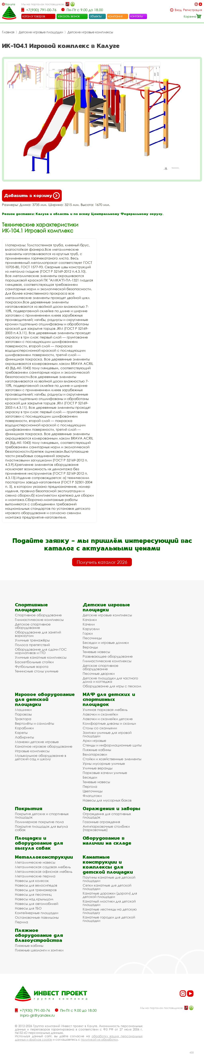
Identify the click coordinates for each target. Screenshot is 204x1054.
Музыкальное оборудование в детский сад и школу (40, 757)
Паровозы (23, 714)
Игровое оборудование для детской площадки (45, 699)
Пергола (90, 786)
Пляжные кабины (97, 749)
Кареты (21, 732)
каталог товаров (33, 16)
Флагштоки (92, 795)
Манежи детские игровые (37, 741)
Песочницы (92, 638)
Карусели (91, 628)
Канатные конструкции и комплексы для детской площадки (108, 864)
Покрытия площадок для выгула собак (41, 828)
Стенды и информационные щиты (112, 745)
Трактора (23, 718)
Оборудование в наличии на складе (107, 840)
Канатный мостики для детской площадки (109, 903)
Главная (8, 32)
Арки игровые (94, 740)
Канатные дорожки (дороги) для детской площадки (110, 895)
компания (115, 16)
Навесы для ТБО (28, 908)
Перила (21, 922)
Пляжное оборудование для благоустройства (39, 935)
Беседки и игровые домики (106, 642)
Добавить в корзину (32, 195)
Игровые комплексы (32, 751)
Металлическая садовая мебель (43, 867)
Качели (89, 624)
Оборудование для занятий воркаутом (38, 633)
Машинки (23, 709)
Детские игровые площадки (41, 32)
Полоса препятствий (32, 644)
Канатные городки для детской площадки (109, 918)
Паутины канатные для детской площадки (109, 879)
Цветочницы (92, 791)
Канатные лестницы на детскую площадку (110, 911)
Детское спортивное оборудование (33, 626)
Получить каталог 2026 (102, 562)
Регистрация (192, 10)
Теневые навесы (96, 651)
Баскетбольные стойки (34, 662)
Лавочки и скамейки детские (108, 718)
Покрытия (28, 808)
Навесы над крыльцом (34, 899)
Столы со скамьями (100, 728)
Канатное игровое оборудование (43, 746)
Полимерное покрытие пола (39, 821)
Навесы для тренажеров (36, 890)
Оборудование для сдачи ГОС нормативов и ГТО (41, 651)
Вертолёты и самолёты (34, 723)
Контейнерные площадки (36, 912)
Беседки (90, 777)
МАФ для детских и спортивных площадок (109, 699)
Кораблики (24, 728)
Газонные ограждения (101, 821)
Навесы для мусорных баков (107, 800)
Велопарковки (95, 754)
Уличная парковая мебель (105, 709)
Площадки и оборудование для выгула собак (39, 842)
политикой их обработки (99, 1039)
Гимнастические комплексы (39, 619)
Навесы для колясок (32, 880)
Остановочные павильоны (37, 917)
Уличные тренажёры (32, 640)
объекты (95, 16)
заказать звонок (69, 16)
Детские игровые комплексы (90, 32)
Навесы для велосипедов (36, 885)
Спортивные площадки (31, 607)
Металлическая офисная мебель (43, 871)
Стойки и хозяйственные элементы (112, 759)
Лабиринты (24, 737)
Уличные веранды (97, 768)
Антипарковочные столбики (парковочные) (106, 828)
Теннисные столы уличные (36, 671)
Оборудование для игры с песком (112, 686)
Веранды (90, 647)
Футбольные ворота (31, 666)
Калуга (10, 4)
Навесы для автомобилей (36, 903)
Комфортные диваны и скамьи (109, 723)
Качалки (90, 619)
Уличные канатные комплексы (40, 657)
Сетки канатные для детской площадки (107, 887)
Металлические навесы (35, 862)
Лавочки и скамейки (100, 714)
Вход (178, 10)
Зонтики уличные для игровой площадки (107, 734)
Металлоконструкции (44, 856)
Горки (88, 633)
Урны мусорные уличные (104, 763)
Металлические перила (35, 876)
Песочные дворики (99, 673)
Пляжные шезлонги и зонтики (39, 950)
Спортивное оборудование (38, 615)
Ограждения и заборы (111, 808)
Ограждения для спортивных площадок (107, 815)
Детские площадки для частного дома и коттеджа (110, 679)
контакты (136, 16)
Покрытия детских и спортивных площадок (42, 815)
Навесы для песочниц (33, 894)
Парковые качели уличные (105, 772)
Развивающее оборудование (108, 656)
